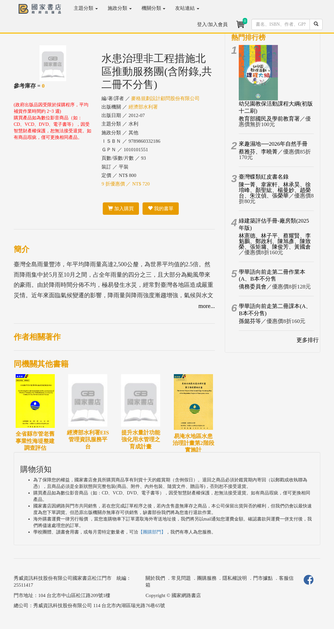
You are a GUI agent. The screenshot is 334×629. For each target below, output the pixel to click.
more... (206, 306)
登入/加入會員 (212, 24)
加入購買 (121, 208)
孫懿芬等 (250, 321)
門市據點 (263, 578)
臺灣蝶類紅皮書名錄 (264, 177)
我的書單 (161, 208)
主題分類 (86, 8)
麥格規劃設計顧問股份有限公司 (165, 98)
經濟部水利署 (143, 107)
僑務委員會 (252, 287)
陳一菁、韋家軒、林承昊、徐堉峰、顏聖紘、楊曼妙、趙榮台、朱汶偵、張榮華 (275, 190)
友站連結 (187, 8)
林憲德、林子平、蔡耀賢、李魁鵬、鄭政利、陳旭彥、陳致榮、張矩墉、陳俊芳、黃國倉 (275, 241)
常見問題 (181, 578)
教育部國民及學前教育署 (269, 119)
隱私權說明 (234, 578)
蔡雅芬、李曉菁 (258, 152)
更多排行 (307, 340)
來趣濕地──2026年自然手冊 (273, 144)
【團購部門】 (152, 532)
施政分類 (120, 8)
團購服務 (207, 578)
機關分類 (154, 8)
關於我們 (155, 578)
